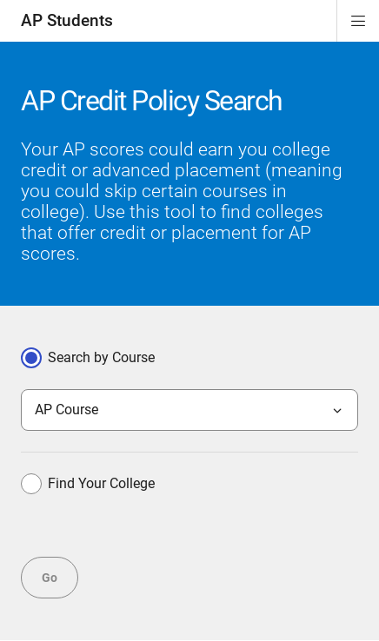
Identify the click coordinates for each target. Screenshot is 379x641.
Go (49, 578)
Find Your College (88, 483)
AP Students (67, 20)
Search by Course (88, 357)
